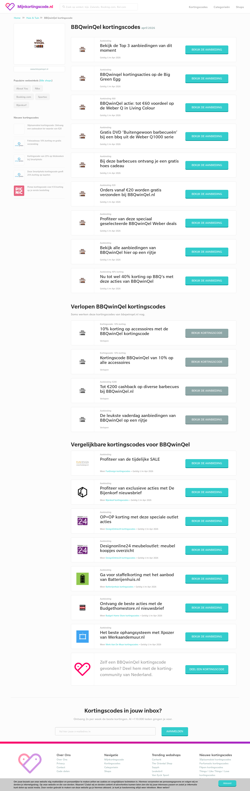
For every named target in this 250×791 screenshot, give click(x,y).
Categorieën (222, 7)
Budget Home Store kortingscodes (122, 615)
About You (22, 88)
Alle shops (46, 80)
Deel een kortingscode (206, 669)
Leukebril (157, 771)
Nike (37, 88)
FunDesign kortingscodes (118, 471)
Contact (61, 767)
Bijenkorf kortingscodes (117, 500)
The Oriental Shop (162, 763)
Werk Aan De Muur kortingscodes (122, 644)
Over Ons (62, 759)
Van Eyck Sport (160, 775)
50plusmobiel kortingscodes (215, 759)
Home (17, 17)
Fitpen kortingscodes (211, 767)
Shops (240, 7)
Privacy (61, 763)
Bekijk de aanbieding (207, 49)
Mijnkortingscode (114, 759)
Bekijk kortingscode (206, 333)
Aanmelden (174, 731)
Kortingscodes (198, 7)
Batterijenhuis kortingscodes (119, 586)
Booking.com (23, 96)
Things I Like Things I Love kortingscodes (214, 773)
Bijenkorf (21, 105)
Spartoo (42, 96)
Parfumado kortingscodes (214, 763)
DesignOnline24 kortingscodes (120, 529)
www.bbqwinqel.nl (39, 69)
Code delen (63, 771)
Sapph (155, 767)
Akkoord (227, 783)
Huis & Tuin (32, 17)
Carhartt (156, 759)
